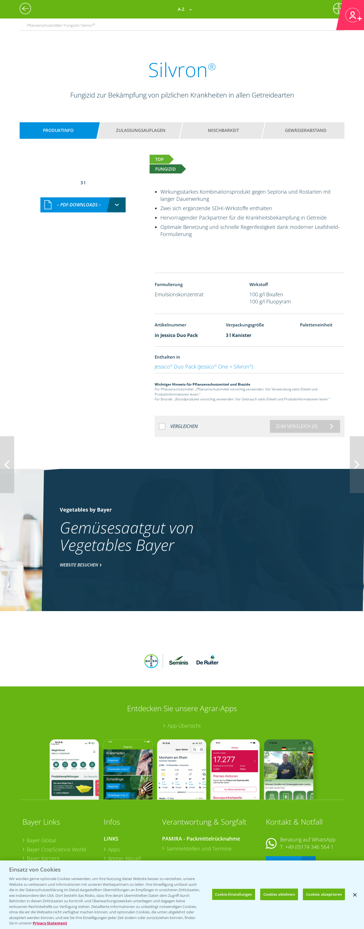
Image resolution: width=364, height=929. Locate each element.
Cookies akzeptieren (324, 894)
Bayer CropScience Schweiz (58, 838)
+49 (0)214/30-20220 (309, 849)
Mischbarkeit (223, 130)
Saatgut (117, 856)
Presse (34, 848)
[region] (182, 894)
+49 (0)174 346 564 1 (309, 809)
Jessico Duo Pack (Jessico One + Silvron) (204, 366)
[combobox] (83, 198)
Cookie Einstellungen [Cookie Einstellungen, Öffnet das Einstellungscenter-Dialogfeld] (233, 894)
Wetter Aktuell (124, 821)
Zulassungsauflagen (141, 130)
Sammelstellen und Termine (198, 811)
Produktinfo (58, 130)
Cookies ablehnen (279, 894)
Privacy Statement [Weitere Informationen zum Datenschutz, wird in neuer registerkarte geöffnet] (50, 923)
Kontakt (282, 824)
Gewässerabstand (305, 130)
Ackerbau (119, 847)
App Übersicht (184, 688)
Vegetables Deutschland (55, 857)
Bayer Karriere (43, 821)
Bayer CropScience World (56, 811)
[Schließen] (355, 895)
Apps (114, 811)
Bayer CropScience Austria (57, 830)
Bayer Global (41, 803)
